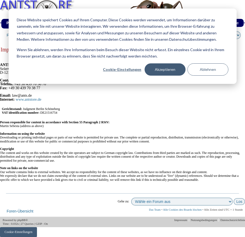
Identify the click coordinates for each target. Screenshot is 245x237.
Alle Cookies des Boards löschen (182, 209)
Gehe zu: (123, 201)
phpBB (21, 220)
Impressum (181, 220)
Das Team (155, 209)
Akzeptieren (165, 69)
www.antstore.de (28, 99)
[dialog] (122, 46)
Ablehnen (208, 69)
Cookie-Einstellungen (122, 69)
